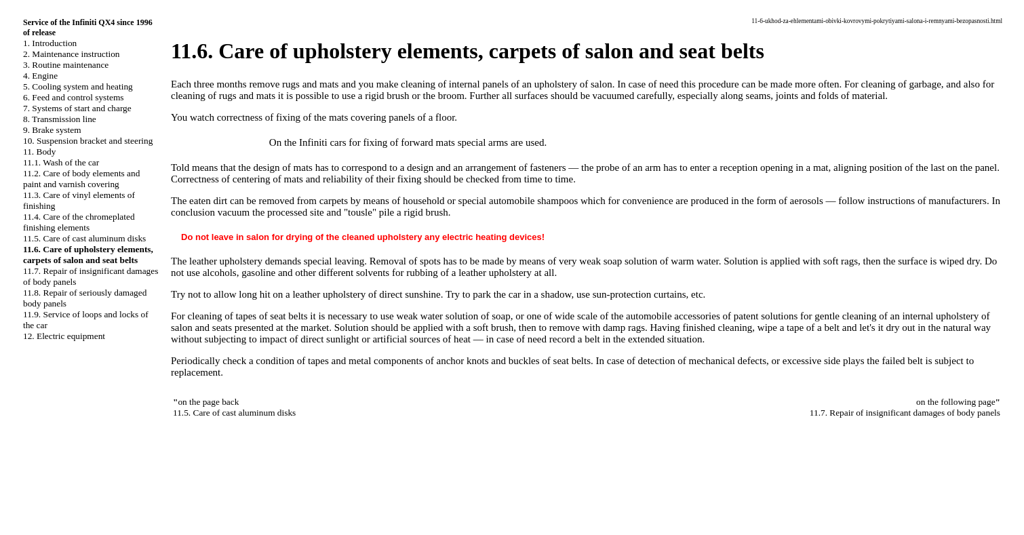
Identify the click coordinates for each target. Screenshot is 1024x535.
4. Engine (40, 76)
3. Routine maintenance (66, 65)
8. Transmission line (59, 119)
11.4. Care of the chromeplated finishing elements (79, 222)
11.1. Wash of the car (61, 162)
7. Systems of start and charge (77, 108)
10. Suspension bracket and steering (88, 141)
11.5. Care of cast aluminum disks (84, 238)
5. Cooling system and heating (78, 86)
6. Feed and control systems (73, 97)
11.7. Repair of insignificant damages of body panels (905, 413)
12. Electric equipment (64, 336)
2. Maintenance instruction (71, 54)
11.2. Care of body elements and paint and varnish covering (81, 178)
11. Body (39, 151)
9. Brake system (52, 130)
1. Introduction (50, 43)
